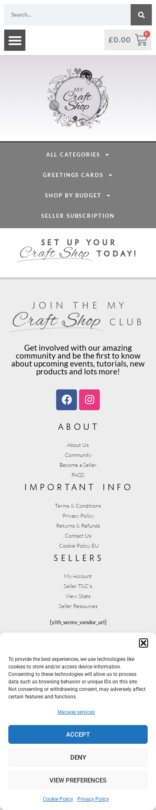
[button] (143, 643)
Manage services (76, 712)
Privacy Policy (93, 799)
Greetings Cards (78, 236)
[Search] (141, 14)
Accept (78, 734)
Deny (78, 757)
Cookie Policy (58, 799)
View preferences (78, 780)
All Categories (78, 216)
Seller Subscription (77, 277)
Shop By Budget (78, 257)
